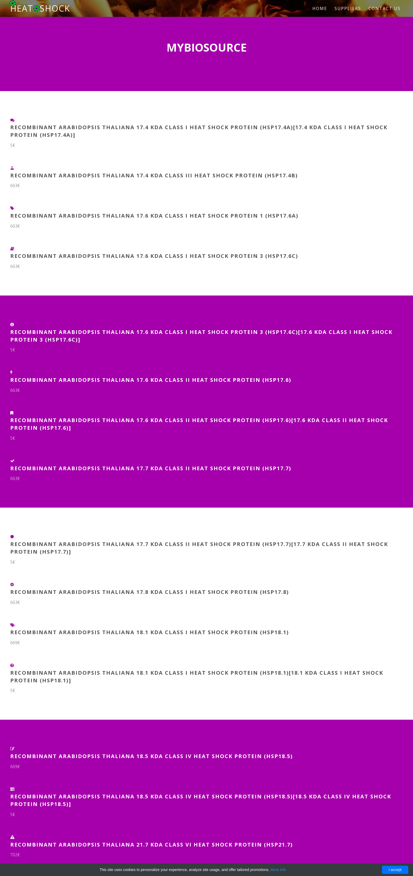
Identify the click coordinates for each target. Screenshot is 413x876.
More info (278, 870)
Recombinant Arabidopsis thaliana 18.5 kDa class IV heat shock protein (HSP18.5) (151, 756)
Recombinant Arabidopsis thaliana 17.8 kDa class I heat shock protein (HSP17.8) (149, 591)
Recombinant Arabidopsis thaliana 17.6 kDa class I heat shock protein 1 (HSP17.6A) (154, 215)
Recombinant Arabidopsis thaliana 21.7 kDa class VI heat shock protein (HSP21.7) (151, 844)
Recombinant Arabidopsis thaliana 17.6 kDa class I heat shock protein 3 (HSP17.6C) (154, 255)
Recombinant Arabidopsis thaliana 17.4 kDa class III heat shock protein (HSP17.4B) (154, 175)
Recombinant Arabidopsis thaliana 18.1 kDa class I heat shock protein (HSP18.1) (149, 632)
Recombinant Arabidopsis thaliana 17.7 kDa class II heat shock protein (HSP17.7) (150, 468)
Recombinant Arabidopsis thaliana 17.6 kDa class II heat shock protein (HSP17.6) (150, 379)
